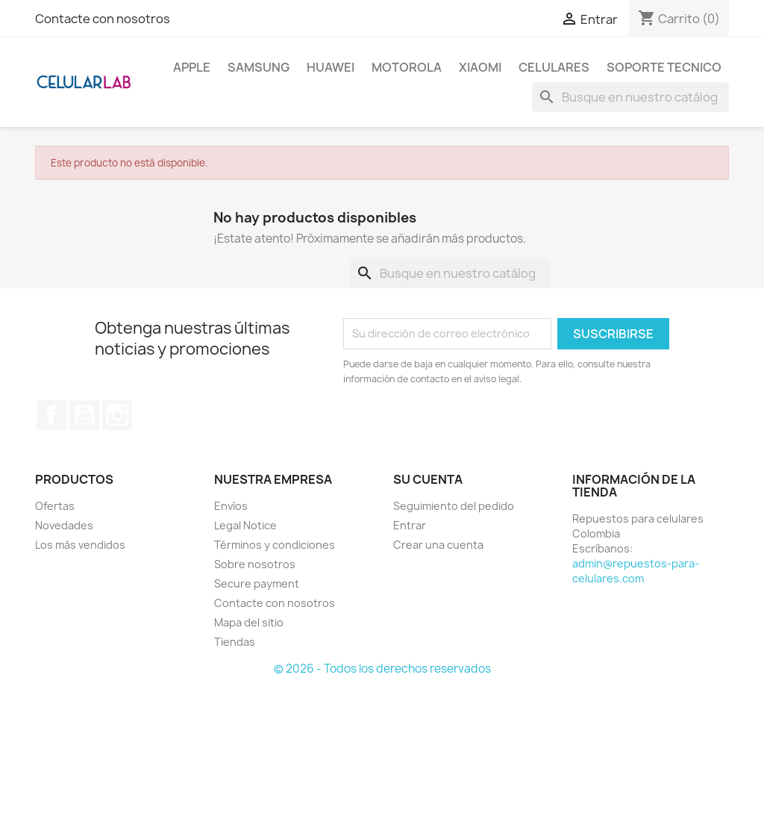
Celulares (554, 67)
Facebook (51, 415)
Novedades (64, 525)
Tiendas (234, 642)
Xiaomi (480, 67)
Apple (191, 67)
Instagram (117, 415)
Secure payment (256, 583)
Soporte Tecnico (664, 67)
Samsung (258, 67)
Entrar (409, 525)
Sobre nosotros (254, 564)
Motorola (407, 67)
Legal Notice (245, 525)
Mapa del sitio (249, 622)
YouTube (84, 415)
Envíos (231, 506)
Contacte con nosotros (102, 18)
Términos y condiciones (274, 545)
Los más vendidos (80, 545)
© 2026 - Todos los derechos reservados (382, 668)
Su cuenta (428, 479)
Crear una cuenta (438, 545)
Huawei (330, 67)
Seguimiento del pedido (453, 506)
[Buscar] (630, 97)
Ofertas (55, 506)
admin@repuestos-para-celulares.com (635, 570)
